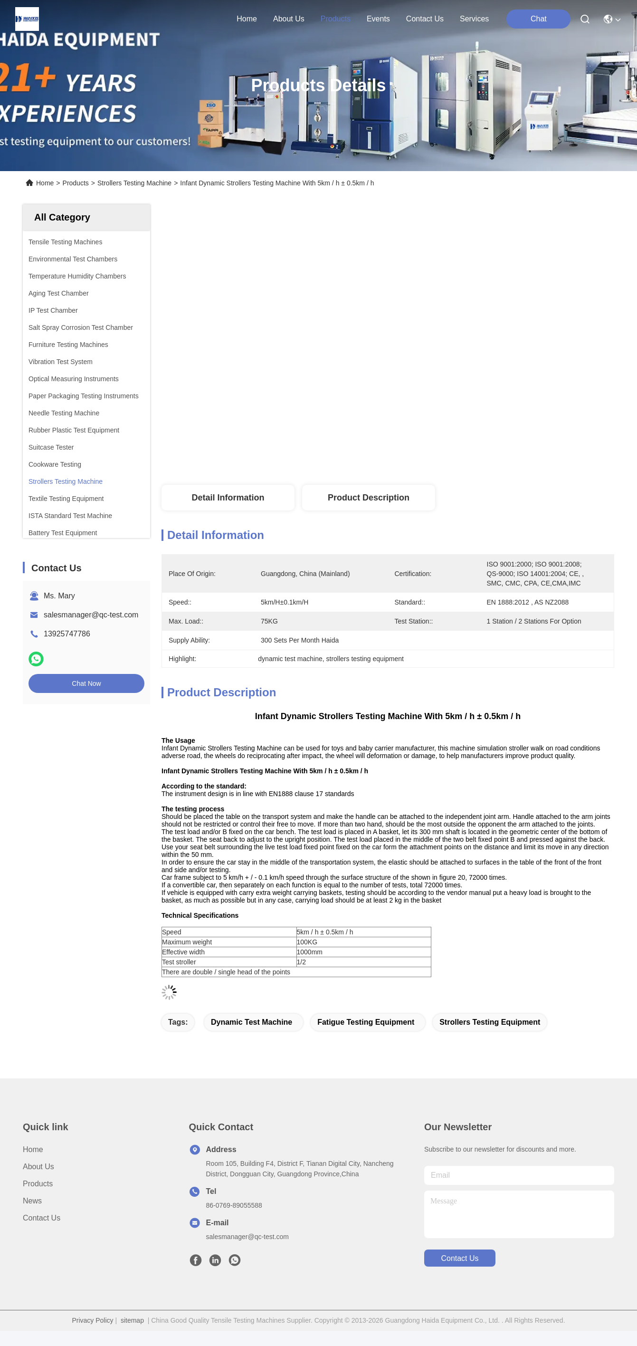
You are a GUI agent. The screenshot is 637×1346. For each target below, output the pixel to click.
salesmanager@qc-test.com (91, 615)
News (32, 1201)
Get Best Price (485, 453)
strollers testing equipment (489, 1022)
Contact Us (41, 1218)
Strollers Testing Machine (134, 183)
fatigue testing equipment (365, 1022)
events (378, 19)
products (336, 19)
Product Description (368, 497)
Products (76, 183)
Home (247, 19)
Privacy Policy (92, 1320)
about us (288, 19)
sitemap (132, 1320)
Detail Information (227, 497)
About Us (38, 1167)
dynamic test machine (251, 1022)
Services (474, 19)
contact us (425, 19)
